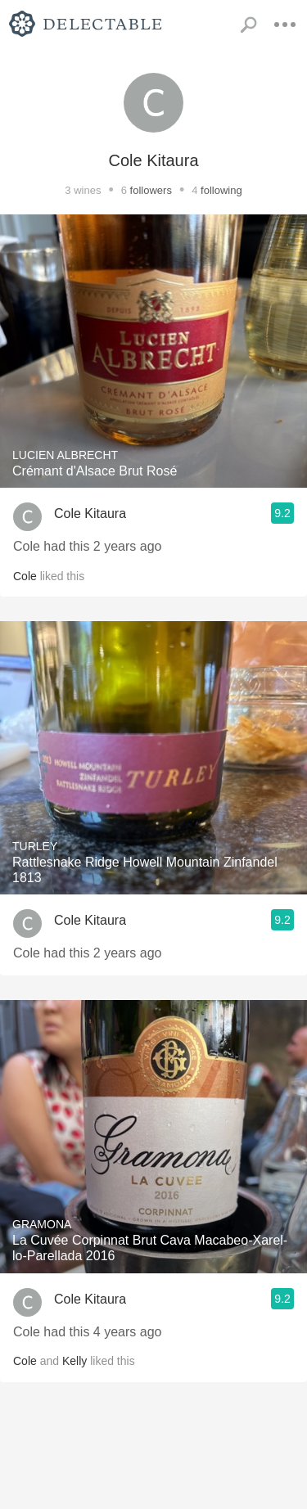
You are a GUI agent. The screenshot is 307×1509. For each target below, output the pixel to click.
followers (151, 190)
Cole (25, 576)
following (221, 190)
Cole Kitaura (90, 513)
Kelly (74, 1360)
